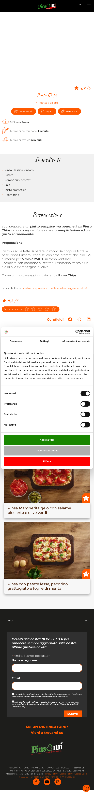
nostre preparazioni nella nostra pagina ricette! (54, 288)
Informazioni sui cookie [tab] (76, 341)
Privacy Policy (50, 773)
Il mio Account (67, 777)
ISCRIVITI (73, 713)
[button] (70, 319)
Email (16, 678)
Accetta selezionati (47, 450)
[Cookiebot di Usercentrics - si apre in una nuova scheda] (75, 332)
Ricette (43, 102)
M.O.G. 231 (24, 777)
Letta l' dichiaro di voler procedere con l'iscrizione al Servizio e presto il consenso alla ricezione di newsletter (47, 695)
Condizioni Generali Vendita (44, 777)
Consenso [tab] (16, 341)
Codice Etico (80, 773)
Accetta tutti (47, 439)
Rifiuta (47, 461)
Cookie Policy (65, 773)
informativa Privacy (30, 694)
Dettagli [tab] (44, 341)
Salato (54, 102)
